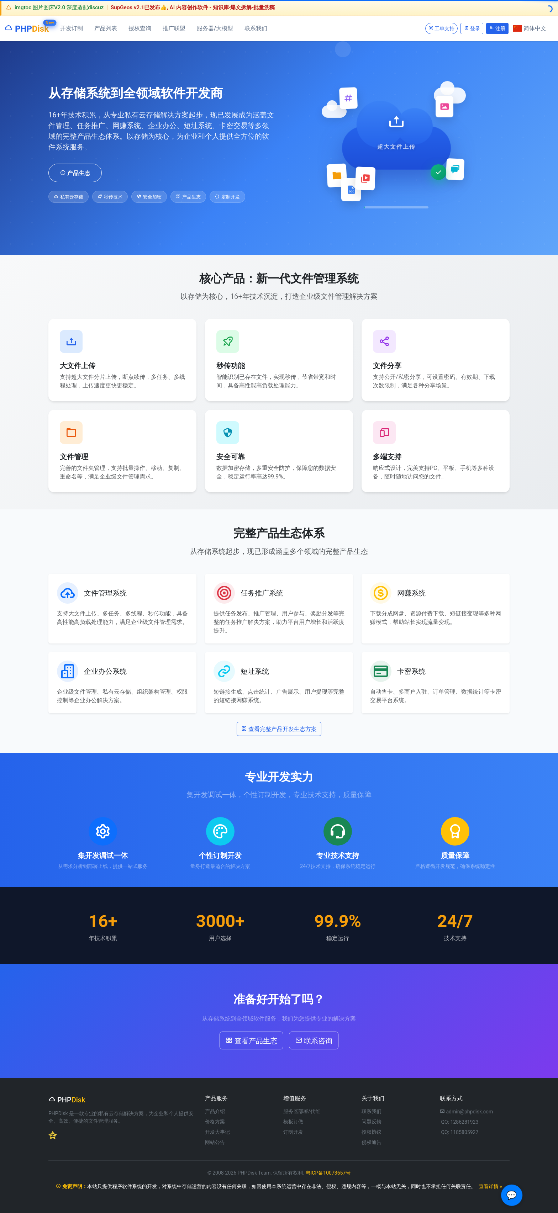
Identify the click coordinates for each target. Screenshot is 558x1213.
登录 (472, 28)
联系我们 (255, 28)
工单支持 (441, 28)
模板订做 (293, 1121)
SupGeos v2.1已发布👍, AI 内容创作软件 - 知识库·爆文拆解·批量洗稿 (193, 7)
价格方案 (215, 1121)
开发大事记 (217, 1132)
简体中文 (529, 28)
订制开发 (293, 1132)
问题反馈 (371, 1121)
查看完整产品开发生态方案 (279, 728)
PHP (26, 27)
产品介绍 (215, 1111)
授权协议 (371, 1132)
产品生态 (75, 172)
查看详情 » (490, 1186)
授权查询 (139, 28)
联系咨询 (313, 1040)
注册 (497, 28)
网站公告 (215, 1142)
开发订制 (71, 28)
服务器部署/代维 (301, 1111)
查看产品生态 (251, 1040)
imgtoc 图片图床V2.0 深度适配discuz (59, 7)
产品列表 (105, 28)
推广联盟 (174, 28)
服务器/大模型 (215, 28)
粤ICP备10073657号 (328, 1173)
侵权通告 (371, 1142)
